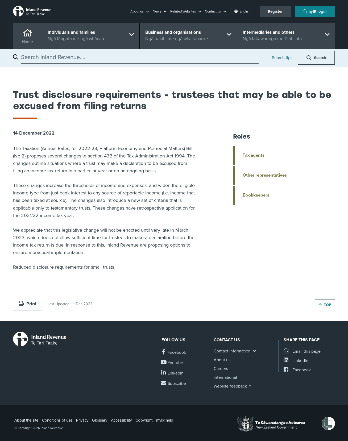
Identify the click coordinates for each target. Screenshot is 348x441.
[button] (139, 11)
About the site (26, 420)
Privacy (82, 420)
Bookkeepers (256, 195)
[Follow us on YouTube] (172, 363)
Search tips (282, 57)
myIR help (164, 420)
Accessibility (121, 420)
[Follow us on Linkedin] (172, 373)
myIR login (315, 11)
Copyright (143, 420)
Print (27, 304)
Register (275, 11)
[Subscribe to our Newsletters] (173, 383)
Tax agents (253, 155)
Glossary (99, 420)
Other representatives (265, 175)
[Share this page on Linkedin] (296, 360)
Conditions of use (57, 420)
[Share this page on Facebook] (297, 370)
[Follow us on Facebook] (173, 352)
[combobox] (140, 57)
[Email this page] (302, 351)
